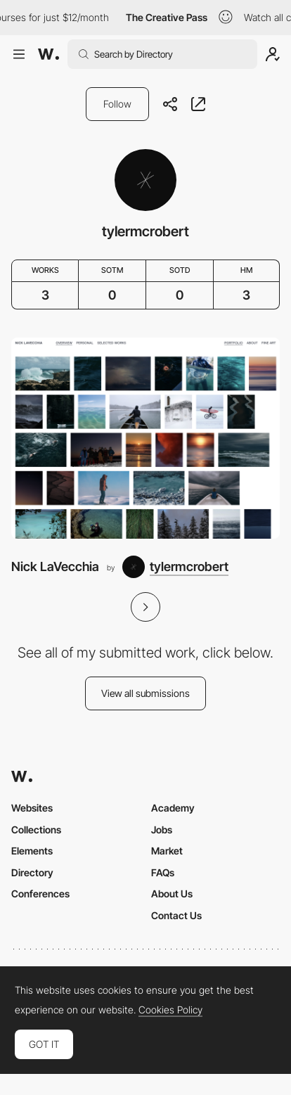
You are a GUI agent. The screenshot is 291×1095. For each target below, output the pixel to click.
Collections (36, 829)
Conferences (40, 893)
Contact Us (176, 915)
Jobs (161, 829)
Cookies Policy (170, 1010)
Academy (173, 808)
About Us (172, 893)
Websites (32, 808)
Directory (32, 872)
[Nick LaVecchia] (145, 438)
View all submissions (145, 693)
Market (167, 851)
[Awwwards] (48, 54)
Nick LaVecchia (55, 566)
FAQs (162, 872)
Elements (32, 851)
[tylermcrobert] (175, 567)
